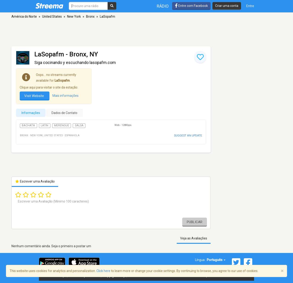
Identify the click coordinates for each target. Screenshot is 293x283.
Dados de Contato (64, 113)
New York (74, 16)
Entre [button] (250, 6)
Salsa (79, 125)
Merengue (61, 125)
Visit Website (34, 96)
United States (52, 16)
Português (216, 260)
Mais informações (65, 95)
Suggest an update (188, 135)
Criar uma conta (226, 6)
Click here (103, 271)
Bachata (28, 125)
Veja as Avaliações (193, 238)
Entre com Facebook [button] (191, 6)
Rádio (163, 6)
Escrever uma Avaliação (35, 181)
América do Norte (24, 16)
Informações (31, 113)
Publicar (194, 222)
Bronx (90, 16)
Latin (44, 125)
